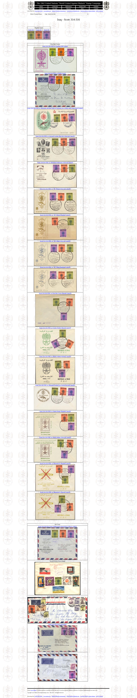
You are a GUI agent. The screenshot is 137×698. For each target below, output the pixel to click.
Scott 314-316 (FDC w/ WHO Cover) (55, 73)
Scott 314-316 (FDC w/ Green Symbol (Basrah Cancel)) (55, 328)
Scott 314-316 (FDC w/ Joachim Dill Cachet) (55, 46)
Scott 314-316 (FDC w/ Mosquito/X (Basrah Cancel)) (55, 492)
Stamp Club (82, 6)
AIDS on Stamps (99, 11)
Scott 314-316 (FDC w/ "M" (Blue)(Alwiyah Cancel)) (55, 241)
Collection (55, 6)
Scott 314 (31, 30)
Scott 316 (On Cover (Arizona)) (57, 624)
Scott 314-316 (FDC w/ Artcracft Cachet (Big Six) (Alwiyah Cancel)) (55, 136)
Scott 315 (39, 30)
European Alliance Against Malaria (87, 11)
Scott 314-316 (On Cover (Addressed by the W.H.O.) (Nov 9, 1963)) (57, 526)
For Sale (55, 8)
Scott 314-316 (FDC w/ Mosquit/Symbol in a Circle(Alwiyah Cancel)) (55, 385)
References (68, 6)
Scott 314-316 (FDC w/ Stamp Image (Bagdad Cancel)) (55, 411)
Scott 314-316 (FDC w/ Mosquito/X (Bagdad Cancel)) (55, 463)
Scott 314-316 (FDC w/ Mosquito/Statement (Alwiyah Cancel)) (55, 162)
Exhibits (96, 6)
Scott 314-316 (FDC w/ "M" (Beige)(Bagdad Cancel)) (55, 215)
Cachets (96, 8)
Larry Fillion (33, 690)
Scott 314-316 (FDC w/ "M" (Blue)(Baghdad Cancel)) (55, 267)
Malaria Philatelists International (59, 11)
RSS (82, 8)
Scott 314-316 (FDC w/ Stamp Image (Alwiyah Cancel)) (55, 437)
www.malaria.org (47, 11)
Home (41, 6)
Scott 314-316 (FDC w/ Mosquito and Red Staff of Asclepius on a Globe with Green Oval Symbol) (55, 108)
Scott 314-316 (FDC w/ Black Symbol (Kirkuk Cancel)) (55, 356)
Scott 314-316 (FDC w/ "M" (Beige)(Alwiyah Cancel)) (55, 189)
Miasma (68, 8)
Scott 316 (46, 30)
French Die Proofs (38, 11)
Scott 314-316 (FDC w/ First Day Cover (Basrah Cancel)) (55, 293)
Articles (41, 8)
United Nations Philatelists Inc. (73, 11)
